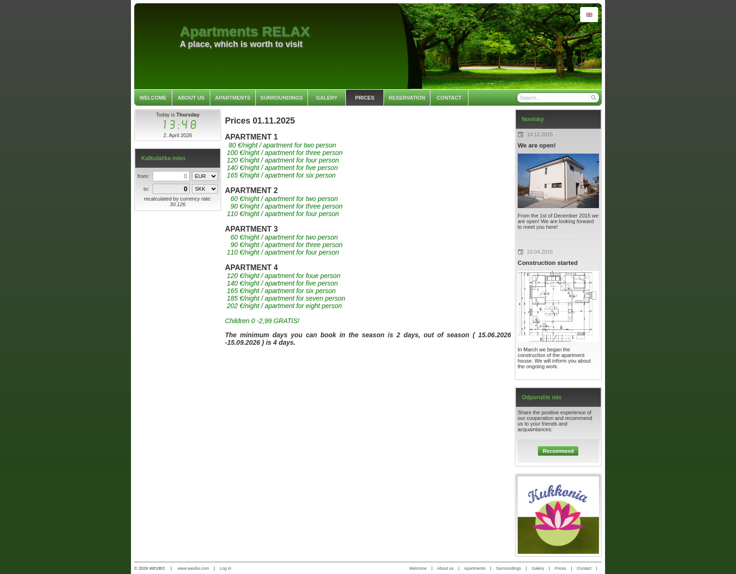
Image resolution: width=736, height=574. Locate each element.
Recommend (558, 451)
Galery (537, 568)
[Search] (593, 98)
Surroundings (508, 568)
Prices (560, 568)
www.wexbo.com (193, 568)
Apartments (474, 568)
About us (445, 568)
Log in (225, 568)
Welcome (418, 568)
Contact (584, 568)
